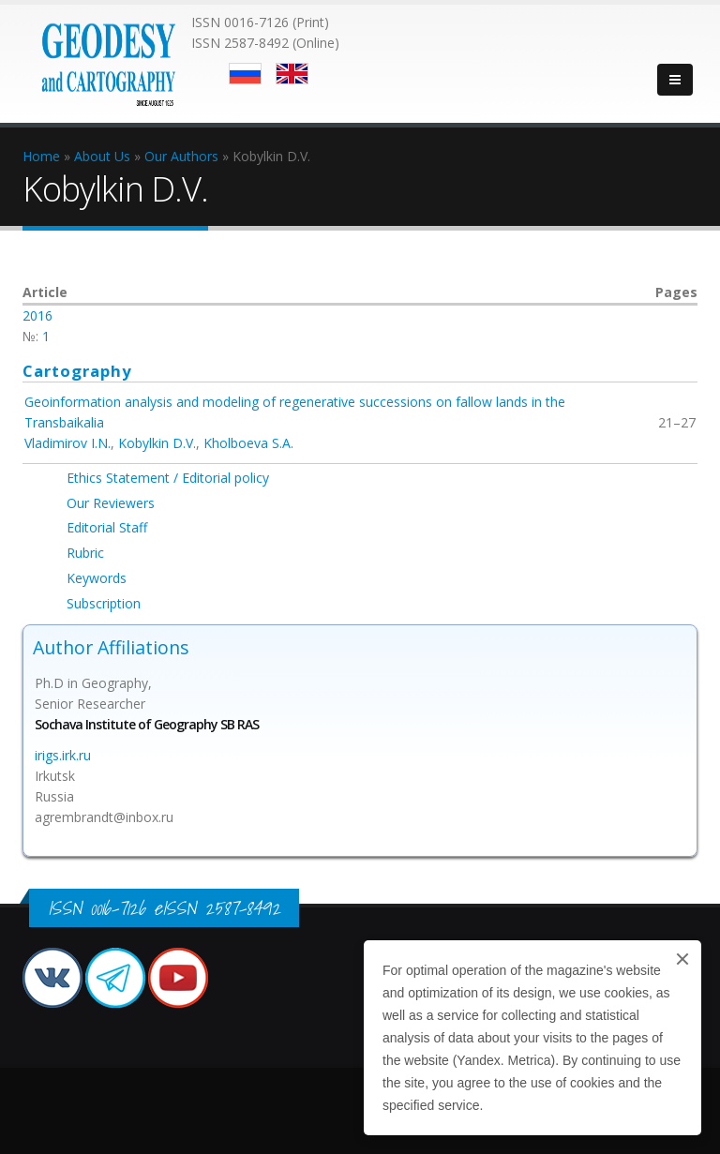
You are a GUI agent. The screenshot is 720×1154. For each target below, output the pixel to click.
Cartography (77, 371)
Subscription (104, 603)
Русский (245, 73)
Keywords (97, 578)
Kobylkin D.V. (157, 443)
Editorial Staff (107, 527)
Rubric (85, 553)
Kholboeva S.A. (248, 443)
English (292, 73)
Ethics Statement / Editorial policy (168, 478)
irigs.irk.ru (63, 755)
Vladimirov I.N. (67, 443)
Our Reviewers (111, 503)
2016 (37, 315)
